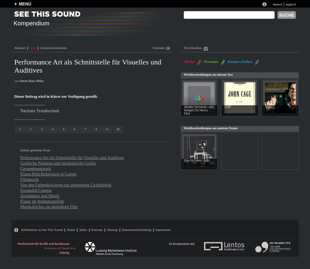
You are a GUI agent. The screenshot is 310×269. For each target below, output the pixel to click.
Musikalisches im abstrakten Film (49, 206)
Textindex (161, 48)
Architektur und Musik (39, 195)
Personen (211, 62)
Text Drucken (193, 48)
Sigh (268, 107)
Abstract (19, 48)
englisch (290, 4)
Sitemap (112, 229)
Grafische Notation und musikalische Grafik (58, 163)
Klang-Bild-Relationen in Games (48, 174)
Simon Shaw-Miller (32, 81)
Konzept (97, 229)
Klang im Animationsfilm (42, 201)
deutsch (277, 4)
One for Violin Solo (196, 160)
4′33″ (228, 107)
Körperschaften (240, 62)
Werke (189, 62)
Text (33, 48)
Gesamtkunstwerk (35, 168)
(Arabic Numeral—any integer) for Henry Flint (199, 110)
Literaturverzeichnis (53, 48)
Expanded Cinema (36, 190)
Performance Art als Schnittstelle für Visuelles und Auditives (72, 157)
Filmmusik (29, 179)
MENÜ (25, 4)
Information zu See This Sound (42, 229)
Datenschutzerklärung (136, 229)
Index (83, 229)
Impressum (163, 229)
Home (71, 229)
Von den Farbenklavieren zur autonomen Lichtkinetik (65, 184)
